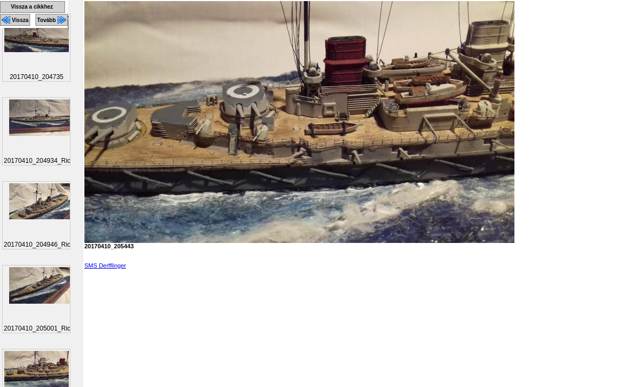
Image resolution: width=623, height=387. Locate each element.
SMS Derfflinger (105, 265)
